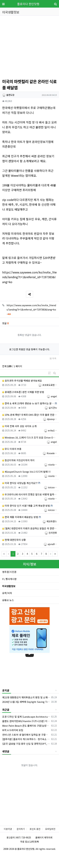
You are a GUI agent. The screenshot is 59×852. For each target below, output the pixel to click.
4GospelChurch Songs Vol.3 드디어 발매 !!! (26, 471)
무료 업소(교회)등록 (29, 841)
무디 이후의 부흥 (11, 449)
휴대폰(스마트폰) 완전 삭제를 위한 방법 (23, 392)
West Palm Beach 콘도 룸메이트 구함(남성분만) (26, 725)
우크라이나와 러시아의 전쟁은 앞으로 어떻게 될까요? (29, 494)
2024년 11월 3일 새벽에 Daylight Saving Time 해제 (26, 701)
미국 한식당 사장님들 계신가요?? (19, 483)
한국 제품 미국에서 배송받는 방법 (20, 517)
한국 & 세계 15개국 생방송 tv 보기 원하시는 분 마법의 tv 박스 (28, 403)
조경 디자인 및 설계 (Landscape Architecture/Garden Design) (26, 716)
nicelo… (50, 464)
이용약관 (8, 829)
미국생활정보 (8, 586)
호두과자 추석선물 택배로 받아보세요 (22, 380)
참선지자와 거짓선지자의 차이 (18, 460)
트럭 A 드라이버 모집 (12, 730)
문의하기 (21, 829)
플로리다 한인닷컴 (28, 4)
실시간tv (51, 407)
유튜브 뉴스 (8, 600)
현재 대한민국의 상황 (14, 539)
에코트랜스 (49, 521)
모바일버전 (50, 829)
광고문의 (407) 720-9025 (19, 837)
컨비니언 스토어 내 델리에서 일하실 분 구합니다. (26, 734)
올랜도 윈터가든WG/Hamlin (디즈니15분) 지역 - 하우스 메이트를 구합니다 (26, 721)
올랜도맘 (8, 94)
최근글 (5, 709)
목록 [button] (53, 358)
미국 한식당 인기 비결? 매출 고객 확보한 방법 (26, 505)
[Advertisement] (29, 47)
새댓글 (5, 751)
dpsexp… (50, 419)
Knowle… (50, 453)
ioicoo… (50, 487)
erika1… (50, 430)
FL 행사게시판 (9, 579)
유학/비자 (7, 593)
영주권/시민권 (9, 571)
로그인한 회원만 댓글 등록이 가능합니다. (29, 349)
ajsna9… (50, 544)
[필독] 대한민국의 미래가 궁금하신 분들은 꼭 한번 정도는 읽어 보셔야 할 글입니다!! (29, 528)
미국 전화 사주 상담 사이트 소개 (19, 426)
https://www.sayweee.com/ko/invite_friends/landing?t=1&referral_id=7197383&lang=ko (29, 277)
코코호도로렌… (47, 384)
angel (52, 396)
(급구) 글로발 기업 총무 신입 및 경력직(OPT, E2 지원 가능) (26, 743)
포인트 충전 (35, 829)
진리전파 (51, 532)
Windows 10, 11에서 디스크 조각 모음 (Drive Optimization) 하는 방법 (29, 437)
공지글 (5, 690)
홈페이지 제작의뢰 (43, 837)
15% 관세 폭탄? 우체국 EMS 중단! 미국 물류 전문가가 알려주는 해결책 (29, 414)
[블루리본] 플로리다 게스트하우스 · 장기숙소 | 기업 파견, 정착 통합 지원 (26, 739)
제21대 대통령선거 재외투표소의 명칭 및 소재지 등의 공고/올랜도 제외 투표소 (26, 697)
